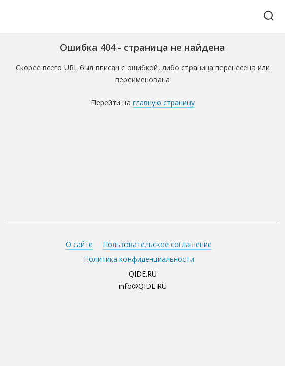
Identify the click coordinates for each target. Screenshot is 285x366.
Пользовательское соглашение (157, 244)
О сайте (79, 244)
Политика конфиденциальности (139, 259)
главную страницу (164, 102)
